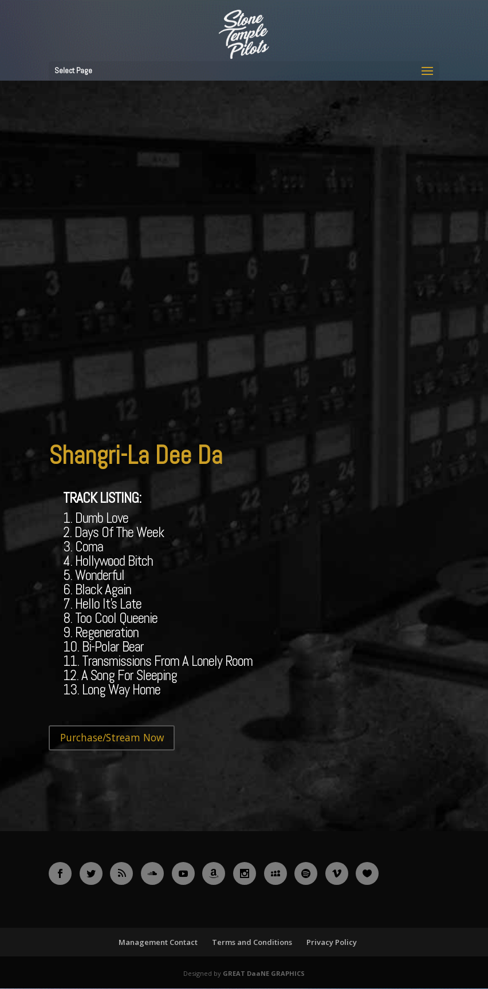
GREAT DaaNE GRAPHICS (264, 974)
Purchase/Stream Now (115, 738)
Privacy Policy (331, 943)
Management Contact (158, 943)
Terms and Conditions (252, 943)
